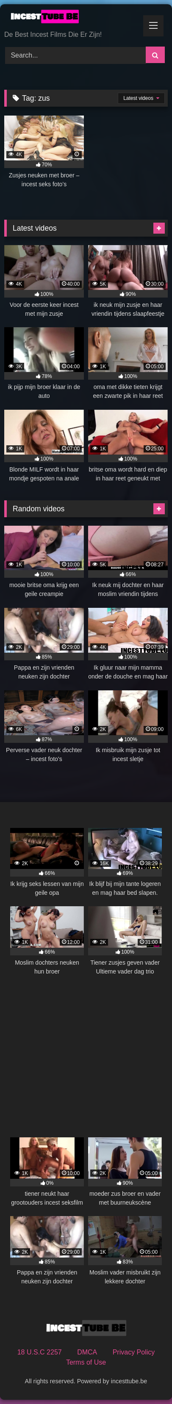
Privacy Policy (134, 1352)
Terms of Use (86, 1362)
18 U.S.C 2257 (39, 1352)
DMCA (87, 1352)
